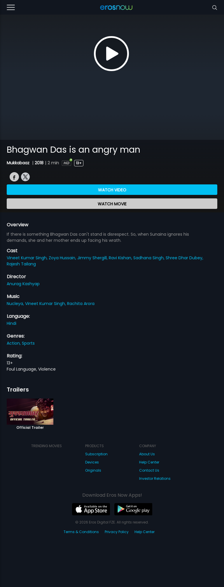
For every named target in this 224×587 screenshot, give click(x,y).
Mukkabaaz (19, 163)
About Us (147, 454)
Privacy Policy (117, 531)
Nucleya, (16, 303)
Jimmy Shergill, (93, 258)
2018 (39, 163)
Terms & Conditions (81, 531)
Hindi (11, 323)
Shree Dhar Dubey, (184, 258)
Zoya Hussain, (63, 258)
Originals (93, 470)
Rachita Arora (80, 303)
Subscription (96, 454)
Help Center (149, 462)
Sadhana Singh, (149, 258)
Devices (92, 462)
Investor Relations (155, 478)
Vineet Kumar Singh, (28, 258)
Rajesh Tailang (21, 264)
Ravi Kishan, (121, 258)
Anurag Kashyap (23, 284)
